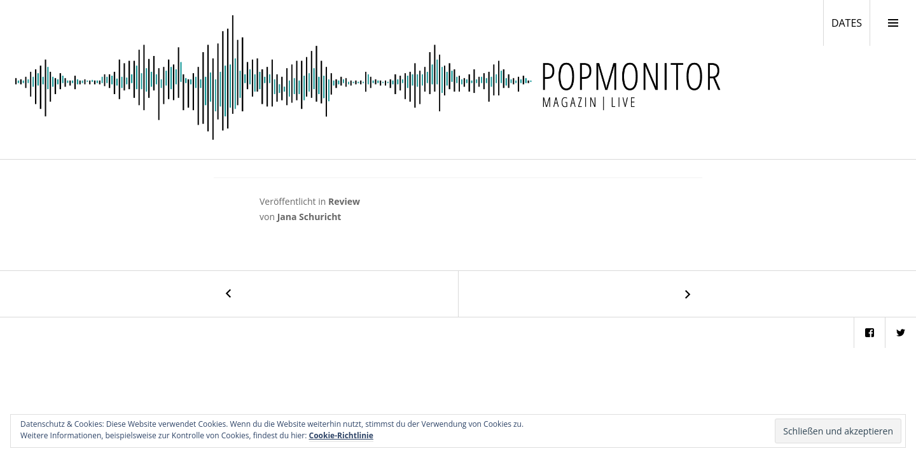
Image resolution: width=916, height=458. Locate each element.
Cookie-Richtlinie (341, 435)
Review (344, 201)
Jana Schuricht (309, 217)
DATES (850, 22)
